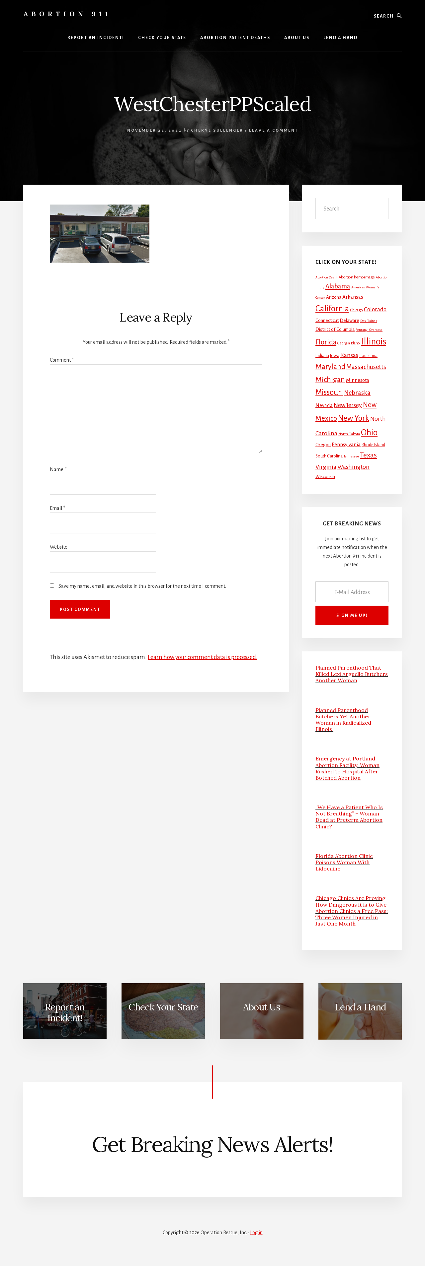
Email (57, 508)
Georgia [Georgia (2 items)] (343, 343)
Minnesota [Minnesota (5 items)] (357, 380)
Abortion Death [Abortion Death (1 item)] (326, 277)
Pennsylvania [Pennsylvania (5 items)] (346, 444)
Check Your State (163, 1007)
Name (58, 469)
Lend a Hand (360, 1007)
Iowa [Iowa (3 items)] (334, 355)
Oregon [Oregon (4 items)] (323, 444)
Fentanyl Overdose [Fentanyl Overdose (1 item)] (369, 330)
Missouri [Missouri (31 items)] (329, 392)
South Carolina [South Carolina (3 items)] (329, 456)
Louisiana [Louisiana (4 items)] (368, 355)
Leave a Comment (273, 130)
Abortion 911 (67, 14)
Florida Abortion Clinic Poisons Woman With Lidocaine (344, 862)
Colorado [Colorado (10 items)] (375, 309)
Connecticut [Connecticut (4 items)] (327, 320)
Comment (62, 360)
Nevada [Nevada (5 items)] (324, 405)
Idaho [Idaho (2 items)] (355, 343)
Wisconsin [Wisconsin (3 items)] (325, 476)
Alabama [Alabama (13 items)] (337, 286)
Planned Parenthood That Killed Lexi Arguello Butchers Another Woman (351, 674)
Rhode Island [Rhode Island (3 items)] (373, 445)
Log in (256, 1232)
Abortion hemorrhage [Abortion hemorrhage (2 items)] (357, 277)
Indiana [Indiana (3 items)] (322, 355)
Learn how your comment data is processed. (204, 657)
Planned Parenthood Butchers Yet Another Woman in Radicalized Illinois (343, 720)
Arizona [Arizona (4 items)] (333, 297)
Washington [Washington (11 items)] (353, 466)
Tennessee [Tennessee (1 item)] (351, 456)
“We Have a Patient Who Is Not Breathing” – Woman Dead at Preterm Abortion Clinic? (349, 817)
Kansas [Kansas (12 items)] (349, 355)
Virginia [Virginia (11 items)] (325, 466)
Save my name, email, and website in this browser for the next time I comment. (142, 586)
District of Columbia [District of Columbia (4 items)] (335, 329)
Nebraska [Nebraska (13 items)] (357, 393)
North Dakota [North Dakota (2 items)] (349, 434)
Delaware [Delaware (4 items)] (349, 320)
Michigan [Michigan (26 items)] (330, 380)
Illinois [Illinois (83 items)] (373, 341)
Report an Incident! (65, 1012)
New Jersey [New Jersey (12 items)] (348, 405)
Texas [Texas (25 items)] (368, 455)
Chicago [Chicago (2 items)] (356, 310)
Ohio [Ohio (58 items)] (369, 432)
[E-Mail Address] (351, 591)
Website (58, 547)
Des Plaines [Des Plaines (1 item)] (368, 321)
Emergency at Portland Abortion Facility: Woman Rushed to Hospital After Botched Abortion (347, 768)
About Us (261, 1007)
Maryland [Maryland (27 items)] (330, 367)
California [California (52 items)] (332, 308)
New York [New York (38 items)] (353, 418)
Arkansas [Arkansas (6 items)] (352, 297)
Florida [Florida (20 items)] (325, 342)
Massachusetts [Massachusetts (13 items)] (366, 367)
